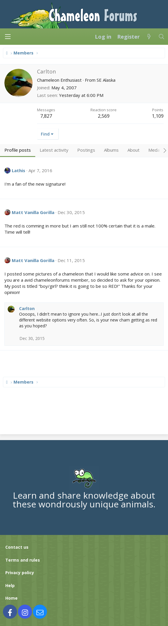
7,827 (46, 116)
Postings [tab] (86, 150)
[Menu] (7, 36)
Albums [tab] (111, 150)
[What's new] (149, 36)
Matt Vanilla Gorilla (33, 212)
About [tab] (133, 150)
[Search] (161, 36)
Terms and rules (22, 560)
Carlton (27, 308)
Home (11, 598)
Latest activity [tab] (54, 150)
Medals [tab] (155, 150)
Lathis (18, 170)
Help (10, 585)
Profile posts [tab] (17, 150)
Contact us (16, 547)
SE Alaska (106, 80)
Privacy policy (19, 572)
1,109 (158, 116)
